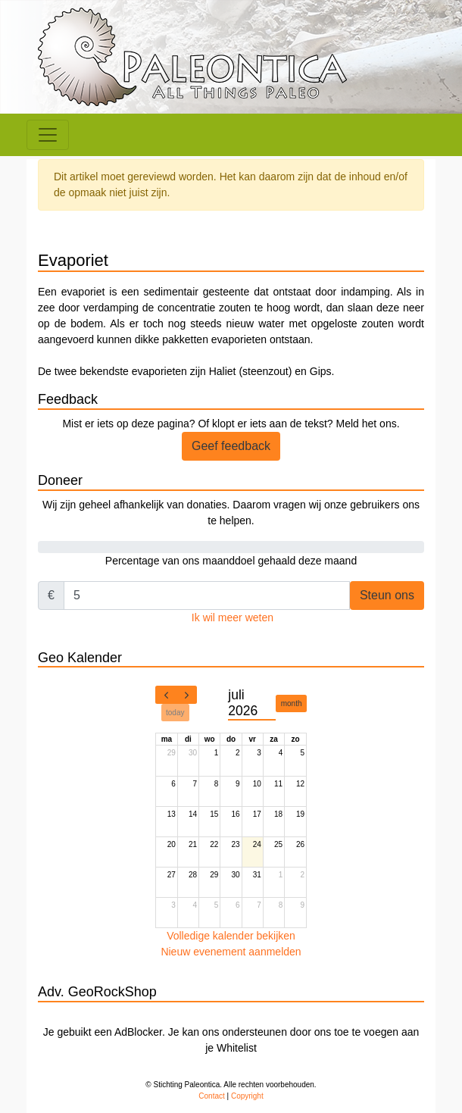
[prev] (165, 695)
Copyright (247, 1096)
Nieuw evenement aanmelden (231, 952)
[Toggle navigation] (48, 135)
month (291, 703)
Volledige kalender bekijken (231, 936)
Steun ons (387, 595)
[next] (186, 695)
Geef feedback (231, 445)
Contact (211, 1096)
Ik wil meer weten (232, 617)
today (175, 712)
